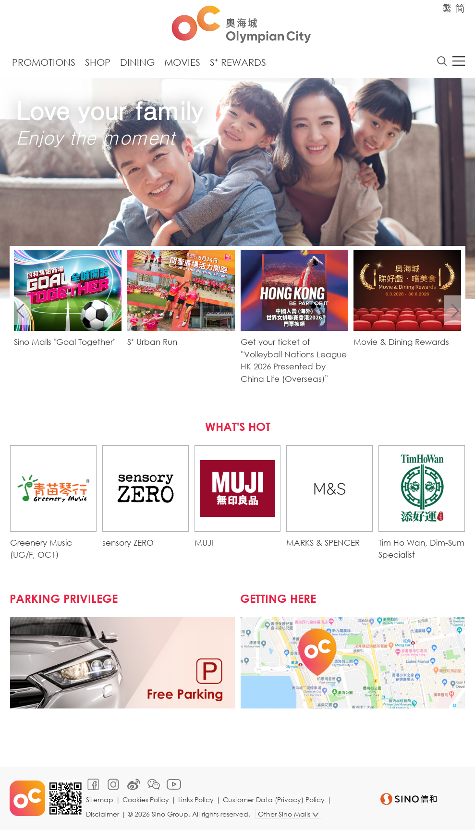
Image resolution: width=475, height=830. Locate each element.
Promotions (43, 62)
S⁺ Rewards (238, 62)
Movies (182, 62)
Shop (97, 62)
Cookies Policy (145, 799)
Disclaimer (102, 813)
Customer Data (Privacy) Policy (274, 799)
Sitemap (99, 799)
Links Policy (196, 799)
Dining (137, 62)
